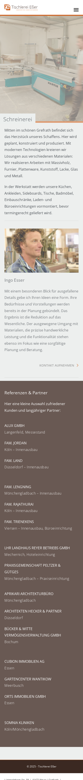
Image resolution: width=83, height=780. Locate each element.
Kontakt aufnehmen (56, 365)
